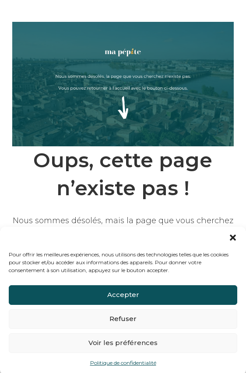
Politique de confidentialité (123, 365)
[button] (232, 240)
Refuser (123, 322)
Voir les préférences (123, 346)
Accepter (123, 298)
